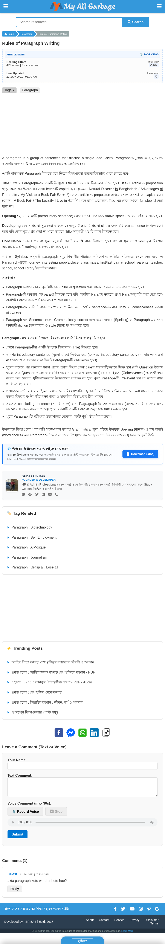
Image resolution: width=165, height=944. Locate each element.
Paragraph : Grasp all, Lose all (32, 567)
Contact (104, 923)
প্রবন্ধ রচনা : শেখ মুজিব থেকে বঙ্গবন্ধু (34, 692)
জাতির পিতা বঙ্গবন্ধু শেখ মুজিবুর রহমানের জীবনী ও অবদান (50, 662)
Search (135, 22)
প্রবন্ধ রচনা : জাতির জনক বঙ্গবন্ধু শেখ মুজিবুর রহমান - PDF (51, 672)
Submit (17, 837)
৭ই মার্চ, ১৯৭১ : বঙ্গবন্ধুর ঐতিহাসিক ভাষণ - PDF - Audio (49, 682)
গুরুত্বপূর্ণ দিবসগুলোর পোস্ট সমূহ (32, 712)
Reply (15, 892)
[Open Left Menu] (5, 6)
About (90, 923)
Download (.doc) (140, 454)
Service (119, 923)
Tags (9, 90)
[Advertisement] (82, 125)
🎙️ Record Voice (25, 815)
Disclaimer (152, 923)
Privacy (134, 923)
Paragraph (26, 34)
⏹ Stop (56, 815)
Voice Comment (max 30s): (29, 807)
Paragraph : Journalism (27, 557)
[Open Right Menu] (159, 6)
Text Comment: (82, 787)
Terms (154, 926)
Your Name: (82, 764)
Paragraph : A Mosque (26, 547)
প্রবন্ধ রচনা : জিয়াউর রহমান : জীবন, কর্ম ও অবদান (45, 702)
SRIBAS (30, 925)
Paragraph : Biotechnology (29, 527)
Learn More (127, 934)
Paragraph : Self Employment (32, 537)
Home (9, 34)
